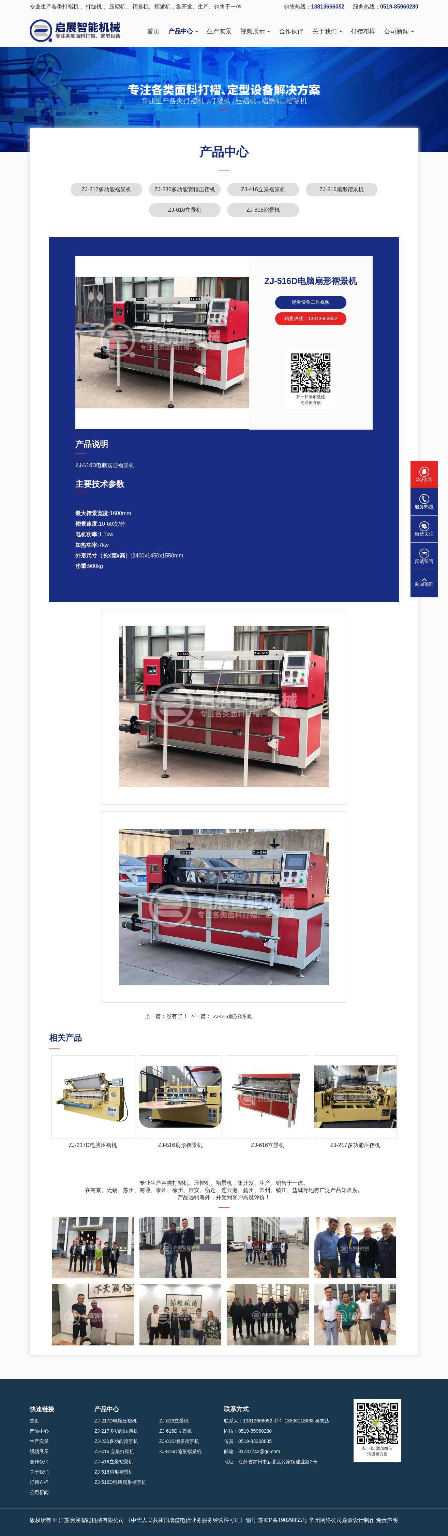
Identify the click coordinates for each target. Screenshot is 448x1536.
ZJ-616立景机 (184, 210)
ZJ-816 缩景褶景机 (179, 1441)
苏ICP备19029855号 (283, 1520)
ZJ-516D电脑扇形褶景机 (120, 1482)
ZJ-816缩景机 (263, 210)
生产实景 (219, 31)
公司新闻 (399, 31)
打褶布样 (363, 31)
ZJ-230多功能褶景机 (116, 1441)
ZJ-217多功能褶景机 (106, 189)
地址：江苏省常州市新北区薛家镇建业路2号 (270, 1461)
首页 (153, 31)
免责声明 (387, 1520)
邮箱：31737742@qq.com (252, 1451)
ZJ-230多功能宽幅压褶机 (184, 189)
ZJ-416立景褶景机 (263, 189)
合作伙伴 (291, 31)
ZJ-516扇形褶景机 (341, 189)
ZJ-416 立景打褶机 (114, 1451)
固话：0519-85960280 (248, 1431)
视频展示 (255, 31)
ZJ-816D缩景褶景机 (180, 1451)
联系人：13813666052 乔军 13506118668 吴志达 (276, 1420)
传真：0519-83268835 (248, 1441)
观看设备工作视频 (311, 302)
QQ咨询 (424, 474)
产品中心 (183, 31)
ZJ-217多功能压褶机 (116, 1431)
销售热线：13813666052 (311, 318)
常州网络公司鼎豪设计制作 (342, 1520)
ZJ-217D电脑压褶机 (115, 1420)
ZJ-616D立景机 (175, 1431)
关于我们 (327, 31)
